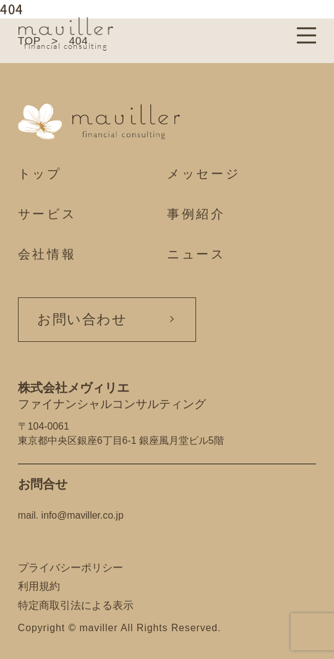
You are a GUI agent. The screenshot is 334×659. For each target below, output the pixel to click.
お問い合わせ (82, 319)
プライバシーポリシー (70, 567)
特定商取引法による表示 (76, 605)
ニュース (196, 253)
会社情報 (47, 253)
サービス (47, 213)
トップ (40, 173)
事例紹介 (196, 213)
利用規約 (39, 586)
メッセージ (203, 173)
